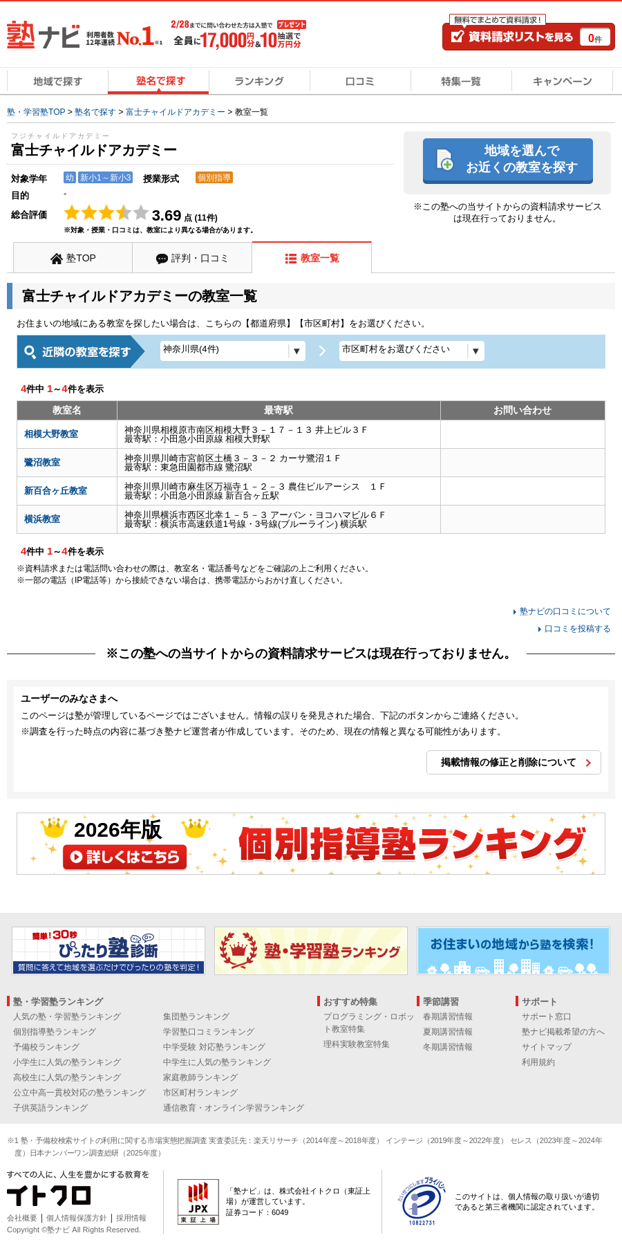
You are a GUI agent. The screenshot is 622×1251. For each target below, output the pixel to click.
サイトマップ (547, 1047)
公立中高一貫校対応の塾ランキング (79, 1092)
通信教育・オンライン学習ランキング (233, 1108)
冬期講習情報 (448, 1047)
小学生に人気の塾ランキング (67, 1062)
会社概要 (22, 1218)
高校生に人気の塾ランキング (67, 1077)
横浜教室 (42, 519)
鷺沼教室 (42, 462)
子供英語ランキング (50, 1108)
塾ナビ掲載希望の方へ (563, 1032)
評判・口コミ (200, 257)
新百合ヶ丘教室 (55, 490)
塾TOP (81, 257)
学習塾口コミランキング (208, 1032)
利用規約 (538, 1062)
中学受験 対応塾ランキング (214, 1047)
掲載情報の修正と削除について (508, 762)
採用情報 (131, 1218)
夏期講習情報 (448, 1032)
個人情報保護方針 (76, 1218)
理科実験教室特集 (356, 1044)
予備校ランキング (46, 1047)
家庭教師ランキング (200, 1077)
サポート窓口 (547, 1016)
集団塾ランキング (196, 1016)
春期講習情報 (448, 1016)
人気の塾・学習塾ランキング (67, 1016)
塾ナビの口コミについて (565, 611)
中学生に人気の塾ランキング (217, 1062)
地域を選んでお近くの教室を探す (522, 159)
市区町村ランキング (200, 1092)
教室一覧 (320, 257)
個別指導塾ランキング (54, 1032)
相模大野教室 (51, 434)
